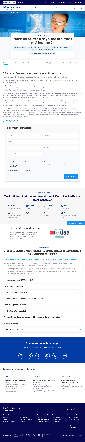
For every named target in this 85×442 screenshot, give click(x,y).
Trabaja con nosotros (26, 419)
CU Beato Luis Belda (73, 419)
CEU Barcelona (57, 419)
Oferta (10, 13)
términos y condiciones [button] (27, 165)
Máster (17, 13)
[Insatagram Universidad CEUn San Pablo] (21, 356)
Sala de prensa (49, 2)
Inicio (4, 13)
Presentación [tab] (7, 63)
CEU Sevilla (56, 421)
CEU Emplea (23, 417)
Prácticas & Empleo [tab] (34, 63)
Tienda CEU (6, 419)
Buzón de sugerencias (9, 421)
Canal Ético (23, 421)
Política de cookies (43, 421)
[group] (16, 384)
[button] (78, 2)
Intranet (71, 2)
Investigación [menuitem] (74, 8)
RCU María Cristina (73, 417)
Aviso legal (40, 417)
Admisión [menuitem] (45, 8)
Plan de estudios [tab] (20, 63)
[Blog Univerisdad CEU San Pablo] (64, 356)
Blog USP (5, 417)
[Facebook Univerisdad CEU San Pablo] (38, 356)
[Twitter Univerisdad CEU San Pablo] (30, 356)
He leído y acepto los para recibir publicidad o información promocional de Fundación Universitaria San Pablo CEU (43, 165)
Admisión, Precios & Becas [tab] (52, 63)
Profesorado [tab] (67, 63)
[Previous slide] (77, 369)
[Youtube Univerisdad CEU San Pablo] (47, 356)
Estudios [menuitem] (37, 8)
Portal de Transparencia (61, 2)
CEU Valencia (56, 417)
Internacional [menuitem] (55, 8)
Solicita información (76, 223)
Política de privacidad (43, 419)
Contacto (70, 425)
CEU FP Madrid (57, 424)
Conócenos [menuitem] (28, 8)
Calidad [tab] (76, 63)
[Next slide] (82, 369)
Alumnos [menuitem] (64, 8)
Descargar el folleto (11, 121)
